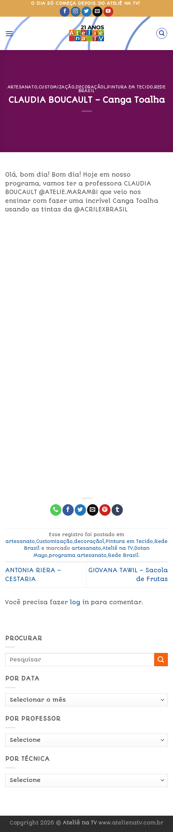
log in (79, 602)
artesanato (23, 87)
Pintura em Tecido (130, 87)
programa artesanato (77, 555)
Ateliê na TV (117, 548)
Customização (57, 87)
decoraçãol (91, 87)
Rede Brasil (123, 555)
